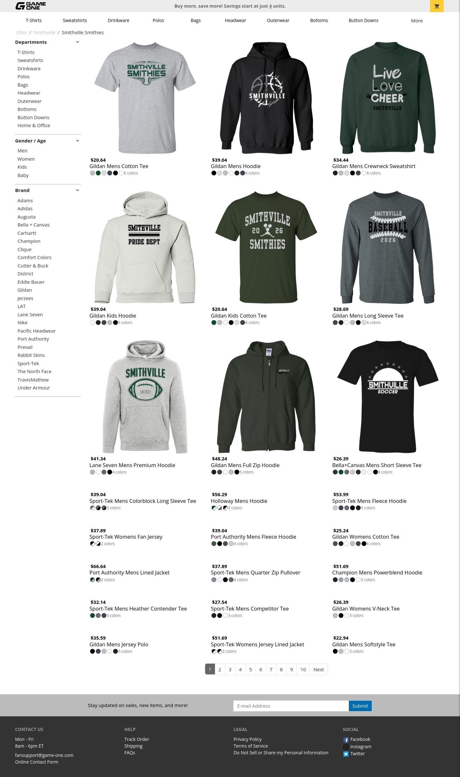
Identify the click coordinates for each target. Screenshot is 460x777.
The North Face (34, 371)
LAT (22, 306)
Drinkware (118, 20)
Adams (25, 200)
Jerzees (26, 298)
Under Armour (34, 387)
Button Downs (364, 20)
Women (26, 159)
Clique (25, 249)
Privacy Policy (247, 739)
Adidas (25, 208)
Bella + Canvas (34, 224)
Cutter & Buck (33, 265)
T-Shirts (34, 20)
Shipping (133, 746)
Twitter (354, 753)
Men (22, 150)
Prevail (25, 347)
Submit (360, 706)
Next (318, 669)
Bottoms (319, 20)
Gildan (25, 290)
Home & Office (34, 125)
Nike (22, 322)
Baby (23, 175)
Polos (158, 20)
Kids (22, 167)
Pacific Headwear (37, 331)
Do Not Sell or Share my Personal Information (281, 753)
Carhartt (27, 233)
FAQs (129, 753)
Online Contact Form (36, 762)
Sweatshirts (75, 20)
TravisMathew (33, 379)
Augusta (27, 216)
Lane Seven (30, 314)
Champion (29, 241)
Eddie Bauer (31, 282)
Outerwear (278, 20)
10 (303, 669)
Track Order (136, 739)
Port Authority (33, 339)
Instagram (357, 746)
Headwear (235, 20)
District (26, 273)
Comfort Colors (34, 257)
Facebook (356, 739)
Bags (196, 20)
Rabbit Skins (31, 355)
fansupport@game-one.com (44, 755)
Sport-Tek (28, 363)
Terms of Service (251, 746)
